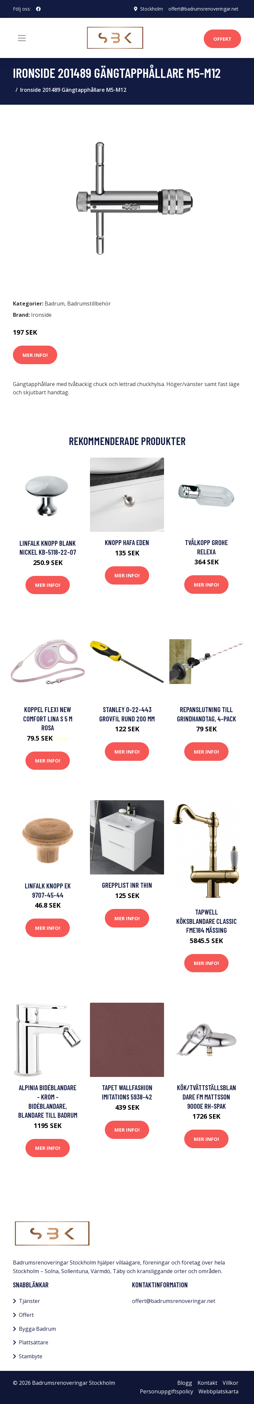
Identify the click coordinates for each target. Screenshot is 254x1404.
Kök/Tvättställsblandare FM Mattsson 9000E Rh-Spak (206, 1096)
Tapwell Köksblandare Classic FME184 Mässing (206, 921)
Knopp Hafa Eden (127, 542)
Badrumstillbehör (89, 303)
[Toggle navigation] (22, 38)
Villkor (230, 1382)
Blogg (184, 1382)
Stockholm (151, 9)
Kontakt (207, 1382)
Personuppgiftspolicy (166, 1391)
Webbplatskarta (218, 1391)
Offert (222, 38)
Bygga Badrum (37, 1328)
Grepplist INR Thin (127, 885)
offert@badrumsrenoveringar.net (203, 9)
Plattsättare (33, 1342)
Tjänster (29, 1301)
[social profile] (38, 9)
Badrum (54, 303)
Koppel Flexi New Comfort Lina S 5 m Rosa (47, 718)
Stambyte (30, 1356)
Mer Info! (35, 355)
